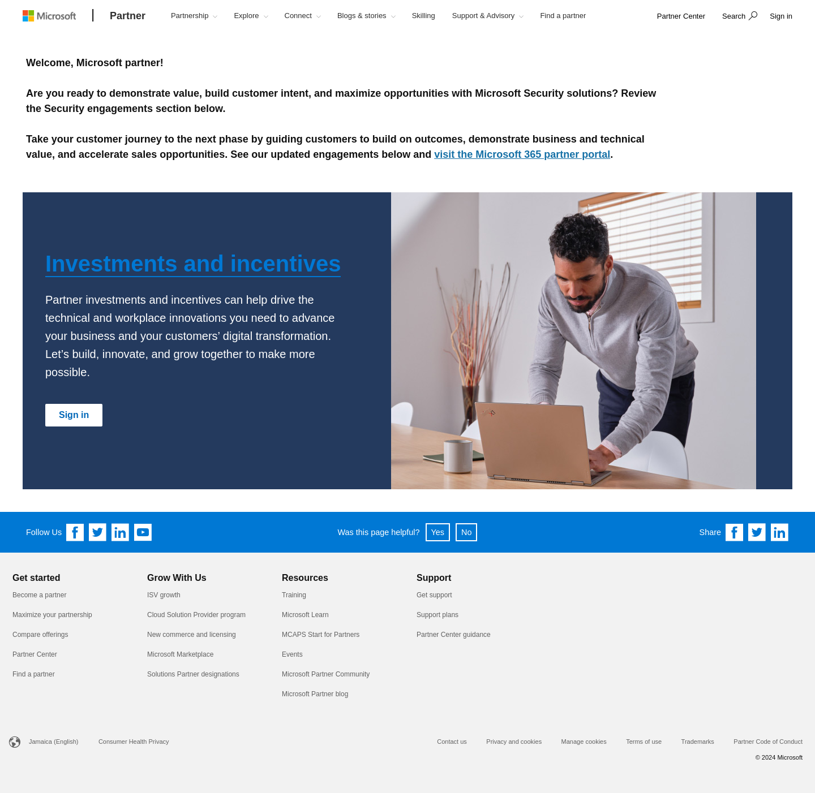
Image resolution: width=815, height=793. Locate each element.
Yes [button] (437, 532)
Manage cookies (584, 741)
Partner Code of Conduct (768, 741)
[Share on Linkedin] (780, 532)
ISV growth (164, 595)
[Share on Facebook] (735, 532)
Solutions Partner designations (193, 674)
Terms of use (644, 741)
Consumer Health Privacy (133, 741)
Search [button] (733, 16)
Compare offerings (40, 635)
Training (294, 595)
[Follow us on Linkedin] (120, 532)
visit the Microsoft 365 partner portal (522, 154)
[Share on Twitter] (757, 532)
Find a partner (33, 674)
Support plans (437, 615)
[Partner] (127, 16)
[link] (681, 16)
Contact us (452, 741)
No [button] (466, 532)
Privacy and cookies (514, 741)
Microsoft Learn (305, 615)
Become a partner (39, 595)
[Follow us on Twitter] (98, 532)
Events (292, 654)
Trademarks (697, 741)
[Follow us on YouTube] (143, 532)
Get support (434, 595)
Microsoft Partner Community (326, 674)
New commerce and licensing (191, 635)
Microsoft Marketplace (180, 654)
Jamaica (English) (53, 741)
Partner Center (34, 654)
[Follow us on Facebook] (75, 532)
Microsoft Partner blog (315, 694)
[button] (738, 17)
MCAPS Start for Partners (320, 635)
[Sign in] (73, 415)
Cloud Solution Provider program (196, 615)
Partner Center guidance (454, 635)
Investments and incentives (193, 263)
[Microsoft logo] (58, 15)
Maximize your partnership (52, 615)
